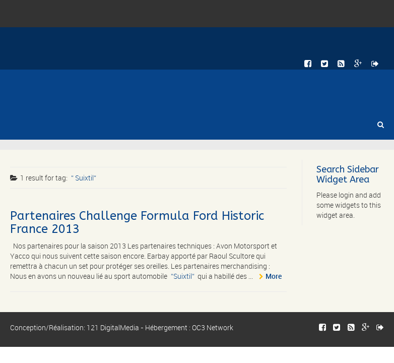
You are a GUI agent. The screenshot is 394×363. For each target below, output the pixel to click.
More (274, 276)
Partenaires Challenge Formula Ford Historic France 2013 (137, 222)
